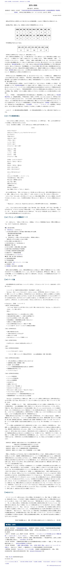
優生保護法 (14, 64)
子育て (13, 264)
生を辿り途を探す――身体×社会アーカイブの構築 (22, 1)
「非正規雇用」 (29, 104)
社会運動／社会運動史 (40, 561)
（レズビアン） (19, 254)
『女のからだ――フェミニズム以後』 (25, 549)
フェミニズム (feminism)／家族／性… (13, 561)
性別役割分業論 (18, 85)
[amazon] (32, 551)
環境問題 (8, 266)
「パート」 (36, 104)
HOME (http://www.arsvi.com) (54, 565)
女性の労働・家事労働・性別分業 (28, 561)
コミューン (18, 262)
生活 (14, 262)
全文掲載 (10, 1)
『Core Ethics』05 (23, 539)
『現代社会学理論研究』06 (21, 543)
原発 (20, 266)
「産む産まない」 (10, 229)
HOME (6, 1)
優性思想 (11, 70)
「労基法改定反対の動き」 (22, 528)
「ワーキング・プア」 (45, 104)
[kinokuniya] (38, 551)
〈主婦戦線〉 (47, 102)
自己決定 (40, 64)
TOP (48, 565)
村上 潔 (10, 556)
